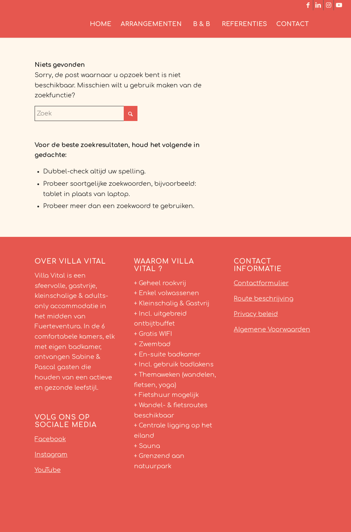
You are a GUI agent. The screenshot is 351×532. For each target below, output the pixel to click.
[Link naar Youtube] (339, 5)
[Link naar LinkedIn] (318, 5)
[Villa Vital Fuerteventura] (58, 24)
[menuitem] (100, 24)
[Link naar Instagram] (329, 5)
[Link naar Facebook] (308, 5)
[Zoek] (328, 24)
